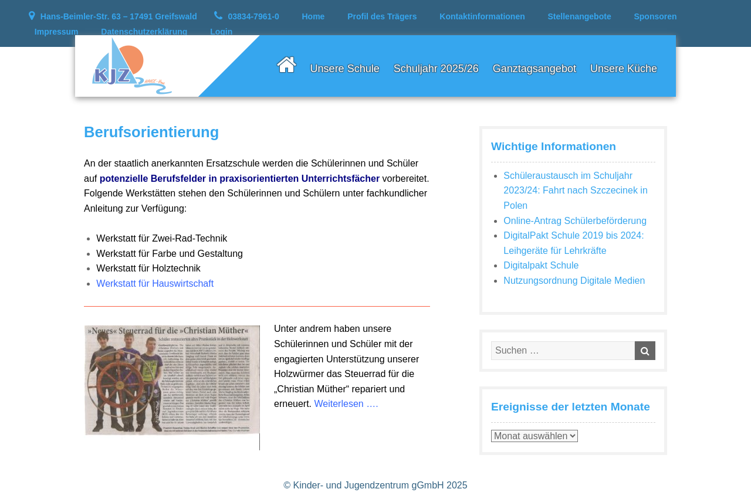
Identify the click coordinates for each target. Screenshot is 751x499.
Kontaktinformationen (482, 16)
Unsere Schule (345, 68)
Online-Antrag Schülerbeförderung (575, 221)
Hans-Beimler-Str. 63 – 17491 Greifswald (118, 16)
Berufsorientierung (151, 132)
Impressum (57, 31)
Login (221, 31)
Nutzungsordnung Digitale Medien (574, 281)
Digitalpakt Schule (541, 265)
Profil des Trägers (382, 16)
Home (313, 16)
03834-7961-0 (253, 16)
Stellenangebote (579, 16)
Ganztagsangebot (534, 68)
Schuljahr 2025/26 (436, 68)
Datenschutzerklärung (144, 31)
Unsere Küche (623, 68)
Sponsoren (655, 16)
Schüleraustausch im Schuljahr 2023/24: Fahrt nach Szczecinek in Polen (575, 191)
